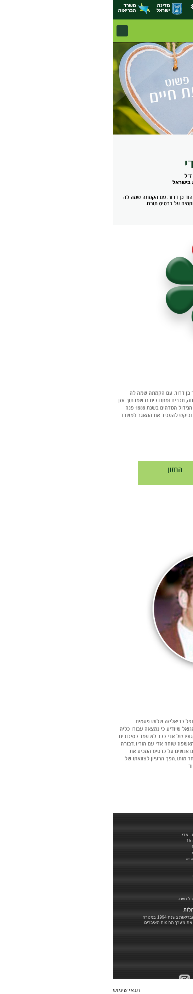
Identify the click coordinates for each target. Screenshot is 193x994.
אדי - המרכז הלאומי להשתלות (164, 30)
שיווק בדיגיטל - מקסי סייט (96, 858)
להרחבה (168, 443)
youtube (104, 979)
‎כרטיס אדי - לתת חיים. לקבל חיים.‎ (96, 898)
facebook (120, 979)
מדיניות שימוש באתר (96, 852)
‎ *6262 (90, 870)
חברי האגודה (147, 469)
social (88, 980)
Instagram (71, 979)
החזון (62, 469)
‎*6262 (93, 9)
